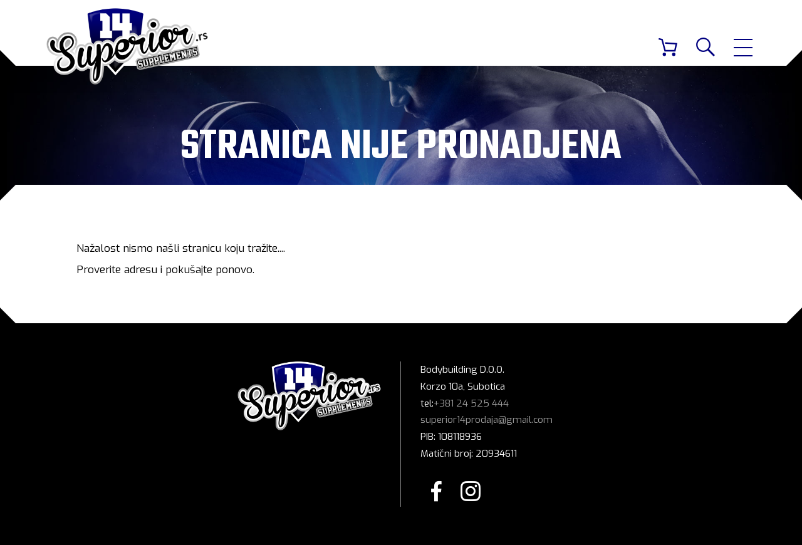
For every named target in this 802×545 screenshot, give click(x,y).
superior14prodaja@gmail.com (486, 419)
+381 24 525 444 (471, 403)
